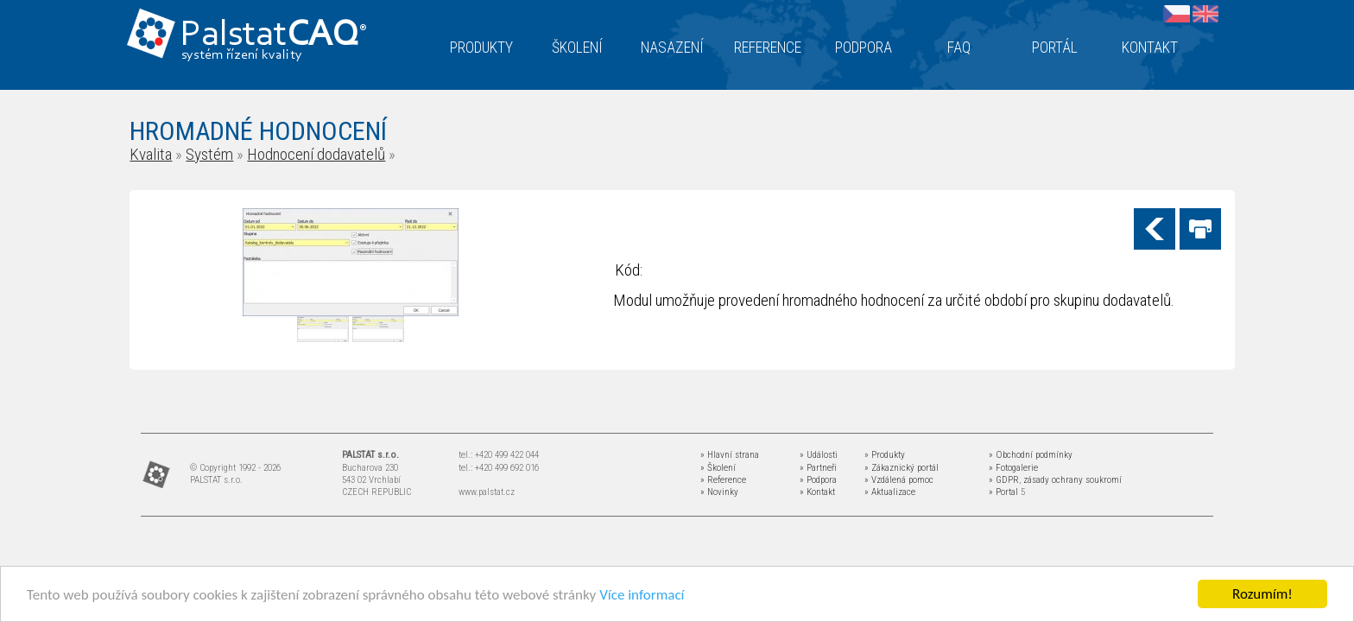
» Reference (723, 480)
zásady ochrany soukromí (1072, 480)
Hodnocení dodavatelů (316, 154)
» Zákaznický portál (901, 467)
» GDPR (1004, 480)
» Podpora (818, 480)
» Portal (1003, 492)
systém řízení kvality (242, 55)
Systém (209, 154)
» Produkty (884, 454)
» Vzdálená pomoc (898, 480)
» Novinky (719, 492)
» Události (819, 454)
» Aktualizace (889, 492)
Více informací (641, 595)
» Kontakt (817, 492)
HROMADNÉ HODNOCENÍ (258, 131)
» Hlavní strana (729, 454)
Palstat (273, 35)
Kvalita (151, 154)
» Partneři (818, 467)
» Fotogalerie (1013, 467)
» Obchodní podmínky (1030, 454)
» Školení (718, 467)
